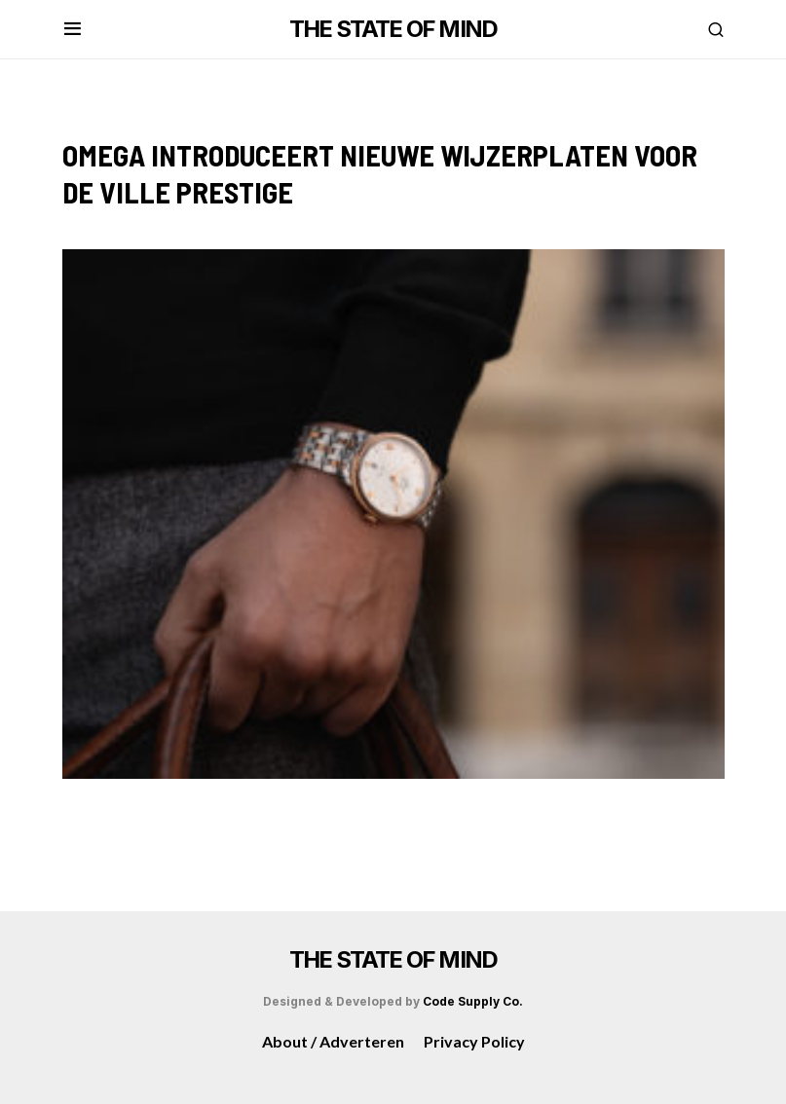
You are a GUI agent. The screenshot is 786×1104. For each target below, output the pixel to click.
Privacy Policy (474, 1041)
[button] (72, 29)
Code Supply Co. (473, 1001)
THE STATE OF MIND (393, 29)
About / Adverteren (333, 1041)
